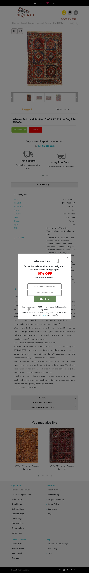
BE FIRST (45, 299)
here (44, 315)
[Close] (45, 257)
